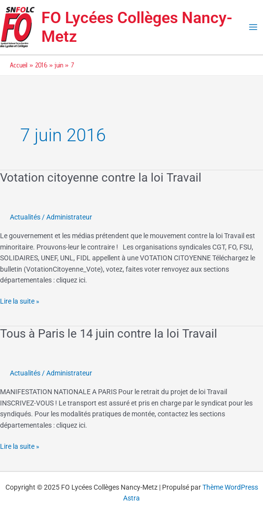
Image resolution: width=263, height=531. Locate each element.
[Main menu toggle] (253, 27)
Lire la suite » (19, 300)
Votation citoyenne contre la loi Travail (100, 178)
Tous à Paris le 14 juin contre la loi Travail (108, 334)
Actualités (25, 217)
